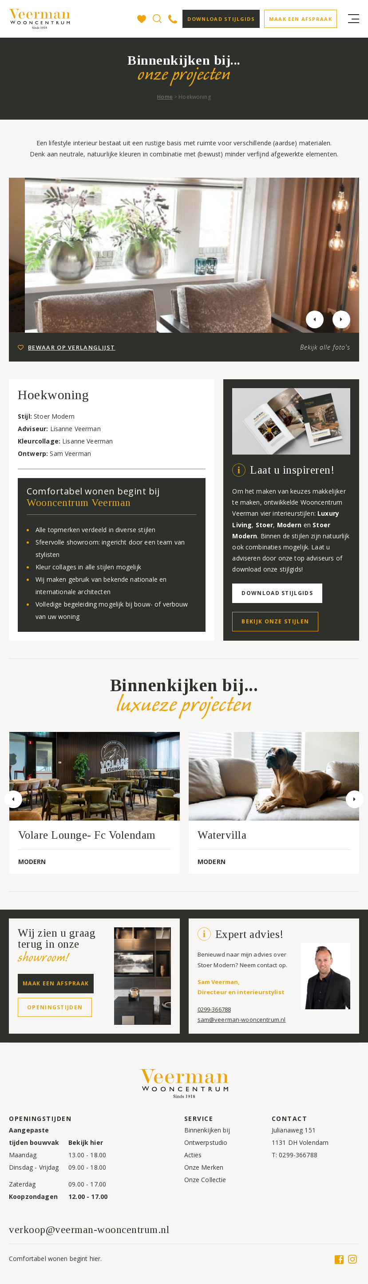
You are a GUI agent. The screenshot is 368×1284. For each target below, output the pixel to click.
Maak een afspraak (300, 19)
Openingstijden (55, 1007)
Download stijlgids (220, 19)
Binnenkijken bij (207, 1130)
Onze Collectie (205, 1179)
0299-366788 (214, 1009)
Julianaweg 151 (294, 1130)
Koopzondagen (33, 1196)
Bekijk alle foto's (325, 347)
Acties (193, 1155)
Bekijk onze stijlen (275, 621)
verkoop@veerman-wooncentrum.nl (89, 1229)
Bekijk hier (85, 1142)
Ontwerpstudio (206, 1142)
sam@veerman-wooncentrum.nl (242, 1019)
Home (165, 97)
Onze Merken (204, 1167)
